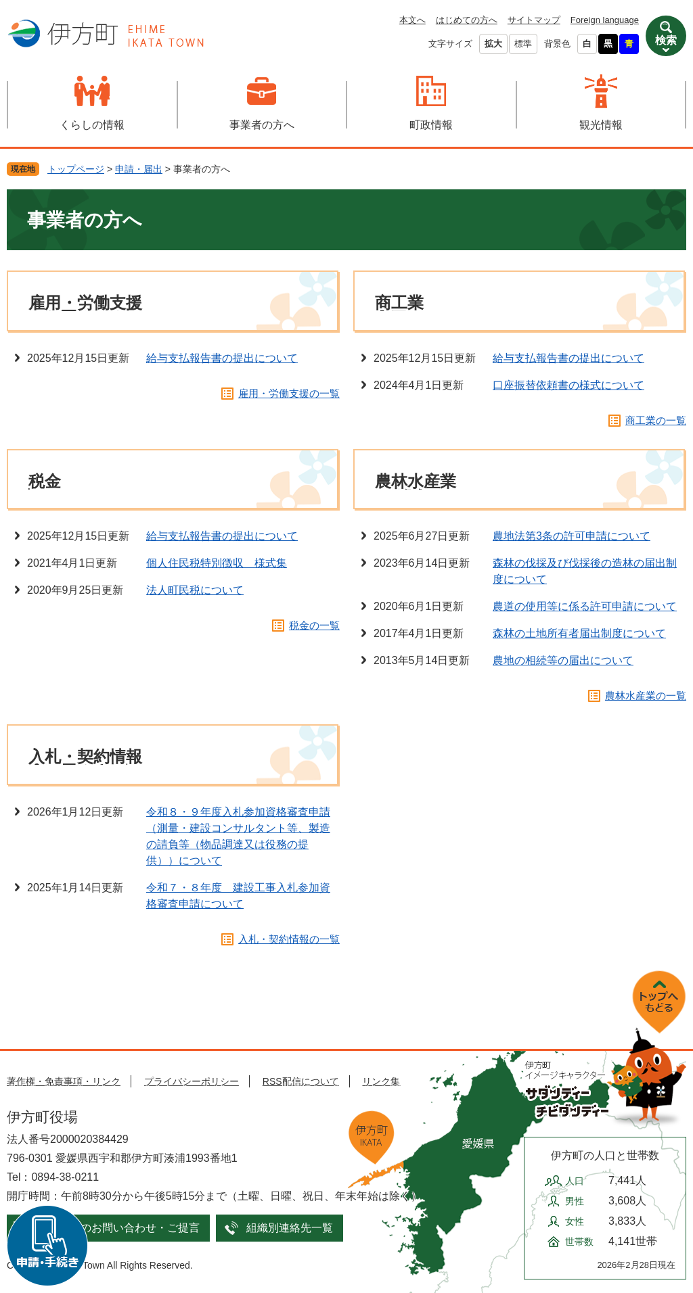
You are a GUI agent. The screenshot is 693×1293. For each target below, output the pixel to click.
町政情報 (431, 125)
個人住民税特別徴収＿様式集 (216, 563)
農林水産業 (415, 481)
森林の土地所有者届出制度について (579, 633)
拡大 (493, 44)
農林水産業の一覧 (645, 695)
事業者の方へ (261, 125)
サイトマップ (534, 20)
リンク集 (381, 1081)
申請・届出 (138, 169)
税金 (44, 481)
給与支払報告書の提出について (222, 358)
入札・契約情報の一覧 (289, 939)
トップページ (75, 169)
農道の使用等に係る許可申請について (585, 606)
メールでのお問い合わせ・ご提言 (118, 1227)
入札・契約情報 (85, 756)
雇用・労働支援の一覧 (289, 393)
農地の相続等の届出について (563, 660)
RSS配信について (301, 1081)
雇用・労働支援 (85, 302)
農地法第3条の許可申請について (571, 536)
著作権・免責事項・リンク (63, 1081)
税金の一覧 (314, 625)
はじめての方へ (466, 20)
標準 (523, 44)
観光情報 (601, 125)
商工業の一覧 (655, 420)
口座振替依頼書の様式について (568, 385)
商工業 (399, 302)
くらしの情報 (92, 125)
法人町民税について (195, 590)
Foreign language (605, 20)
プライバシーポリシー (191, 1081)
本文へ (412, 20)
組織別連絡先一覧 (289, 1227)
